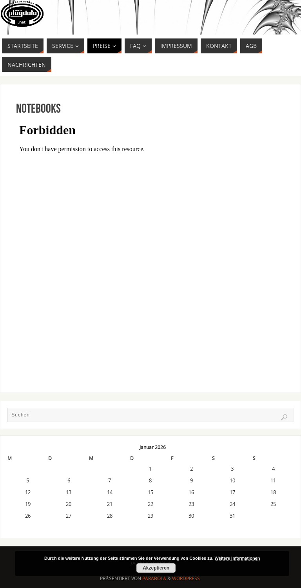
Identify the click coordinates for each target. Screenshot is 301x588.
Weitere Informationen (237, 558)
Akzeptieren (156, 568)
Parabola (154, 578)
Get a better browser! (150, 239)
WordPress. (186, 578)
